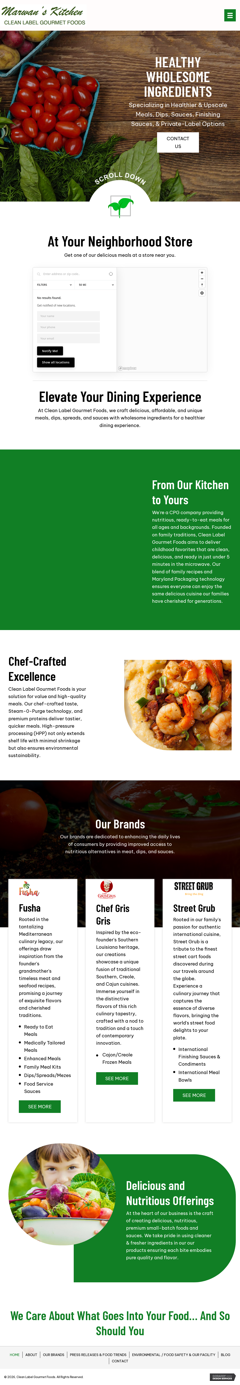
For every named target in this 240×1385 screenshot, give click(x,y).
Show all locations (56, 362)
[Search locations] (71, 273)
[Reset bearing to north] (202, 285)
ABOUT (31, 1354)
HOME (15, 1354)
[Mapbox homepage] (127, 368)
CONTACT (120, 1361)
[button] (178, 142)
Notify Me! (50, 351)
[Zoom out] (202, 279)
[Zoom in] (202, 273)
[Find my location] (202, 293)
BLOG (225, 1354)
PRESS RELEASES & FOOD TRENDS (98, 1354)
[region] (162, 319)
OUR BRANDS (53, 1354)
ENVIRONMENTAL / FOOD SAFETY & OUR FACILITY (173, 1354)
